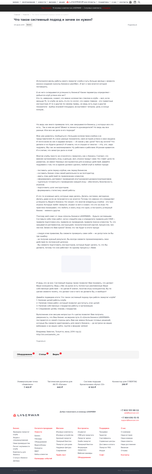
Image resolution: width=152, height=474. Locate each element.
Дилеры (16, 461)
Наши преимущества (21, 443)
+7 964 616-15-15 (130, 417)
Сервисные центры (107, 441)
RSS (119, 470)
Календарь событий (43, 458)
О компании (125, 432)
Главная (17, 15)
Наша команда (127, 438)
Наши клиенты (127, 441)
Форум (102, 450)
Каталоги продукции (43, 428)
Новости (42, 2)
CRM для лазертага (86, 435)
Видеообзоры (40, 445)
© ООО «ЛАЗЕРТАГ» (29, 470)
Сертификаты (105, 438)
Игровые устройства (64, 435)
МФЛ (37, 451)
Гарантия (102, 435)
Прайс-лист (61, 455)
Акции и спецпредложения (20, 438)
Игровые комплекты (64, 432)
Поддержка (103, 2)
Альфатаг (82, 432)
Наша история (126, 435)
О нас (114, 2)
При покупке (46, 8)
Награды (38, 439)
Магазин (53, 2)
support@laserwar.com (130, 420)
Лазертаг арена (84, 438)
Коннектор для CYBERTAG (124, 381)
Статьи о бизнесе (20, 458)
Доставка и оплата (107, 444)
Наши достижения (128, 444)
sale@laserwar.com (131, 413)
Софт (101, 455)
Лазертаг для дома (64, 444)
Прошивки (103, 432)
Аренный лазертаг (63, 438)
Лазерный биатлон (63, 441)
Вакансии (124, 447)
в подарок (106, 8)
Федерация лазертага (82, 448)
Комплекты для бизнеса (19, 453)
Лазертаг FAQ (105, 447)
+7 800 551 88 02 (130, 410)
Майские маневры (85, 453)
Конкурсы (38, 448)
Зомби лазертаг (84, 441)
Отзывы (124, 450)
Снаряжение (61, 450)
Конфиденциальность (131, 470)
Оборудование (29, 2)
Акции (62, 2)
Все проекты (83, 428)
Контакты (124, 2)
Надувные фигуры (63, 447)
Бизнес (16, 2)
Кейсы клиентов (41, 454)
